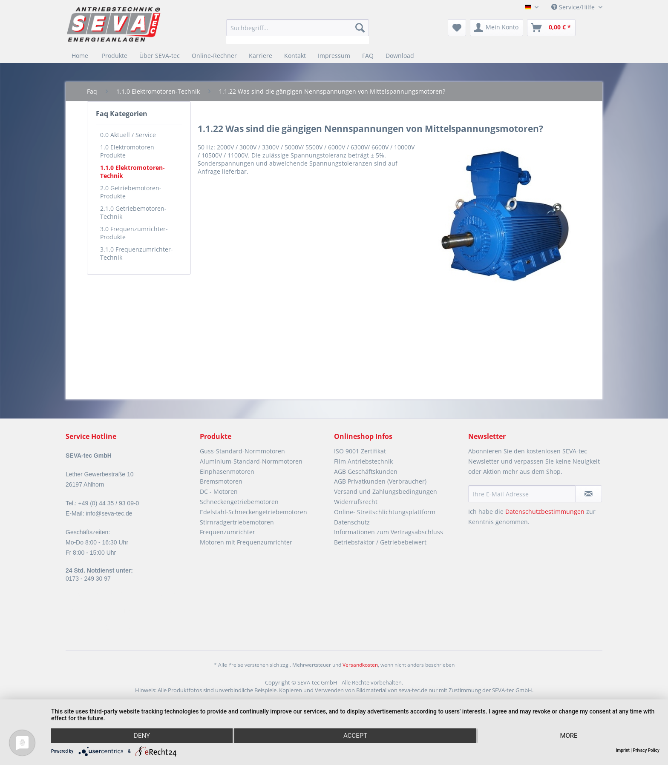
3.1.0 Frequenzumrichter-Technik (136, 253)
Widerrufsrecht (355, 502)
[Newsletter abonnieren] (588, 493)
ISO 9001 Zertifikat (360, 451)
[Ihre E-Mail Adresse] (522, 493)
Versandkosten (360, 664)
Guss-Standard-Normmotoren (242, 451)
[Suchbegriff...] (297, 27)
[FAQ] (368, 55)
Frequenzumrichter (227, 532)
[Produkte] (114, 55)
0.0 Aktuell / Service (128, 135)
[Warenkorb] (551, 27)
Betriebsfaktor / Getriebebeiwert (380, 542)
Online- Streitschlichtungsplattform (384, 512)
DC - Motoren (219, 491)
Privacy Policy (646, 750)
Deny (142, 735)
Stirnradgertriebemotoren (237, 522)
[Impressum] (334, 55)
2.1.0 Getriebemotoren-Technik (133, 212)
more (568, 735)
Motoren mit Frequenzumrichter (246, 542)
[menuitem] (297, 31)
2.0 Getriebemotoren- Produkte (130, 192)
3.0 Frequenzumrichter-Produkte (134, 233)
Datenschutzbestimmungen (544, 511)
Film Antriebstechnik (363, 461)
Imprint (623, 750)
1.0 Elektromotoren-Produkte (128, 151)
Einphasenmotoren (227, 471)
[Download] (400, 55)
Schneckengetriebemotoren (239, 502)
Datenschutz (352, 522)
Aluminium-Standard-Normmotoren (251, 461)
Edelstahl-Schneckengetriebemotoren (253, 512)
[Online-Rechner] (214, 55)
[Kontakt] (295, 55)
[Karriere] (260, 55)
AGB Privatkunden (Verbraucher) (380, 481)
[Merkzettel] (457, 27)
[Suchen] (360, 27)
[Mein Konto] (496, 27)
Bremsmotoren (221, 481)
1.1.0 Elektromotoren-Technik (132, 171)
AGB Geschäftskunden (365, 471)
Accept (355, 735)
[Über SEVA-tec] (159, 55)
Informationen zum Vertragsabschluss (388, 532)
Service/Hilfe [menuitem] (573, 7)
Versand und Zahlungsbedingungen (385, 491)
